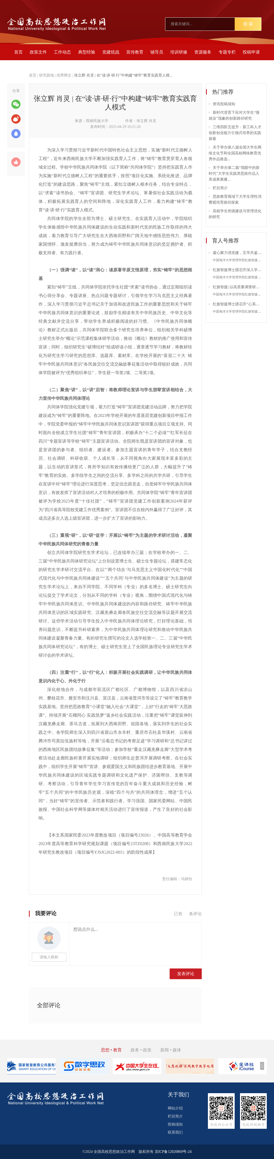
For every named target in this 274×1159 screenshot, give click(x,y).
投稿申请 (251, 52)
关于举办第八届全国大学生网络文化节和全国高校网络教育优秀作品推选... (235, 153)
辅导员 (156, 52)
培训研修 (178, 52)
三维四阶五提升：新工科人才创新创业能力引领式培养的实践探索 (235, 133)
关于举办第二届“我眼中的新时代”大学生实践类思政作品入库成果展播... (234, 173)
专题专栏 (227, 52)
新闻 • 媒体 (170, 1050)
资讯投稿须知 (224, 104)
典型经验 (86, 52)
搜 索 (248, 24)
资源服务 (202, 52)
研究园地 (46, 75)
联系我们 (175, 1132)
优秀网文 (63, 75)
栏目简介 (220, 188)
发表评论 (185, 973)
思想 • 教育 (111, 1050)
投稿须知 (175, 1124)
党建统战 (110, 52)
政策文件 (38, 52)
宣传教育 (134, 52)
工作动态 (62, 52)
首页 (18, 52)
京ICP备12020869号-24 (173, 1152)
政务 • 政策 (141, 1050)
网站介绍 (175, 1108)
